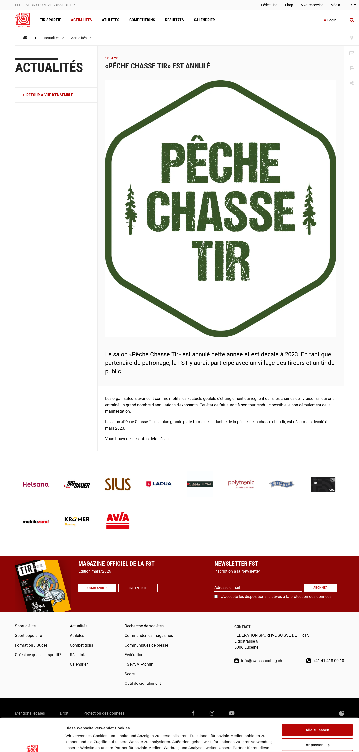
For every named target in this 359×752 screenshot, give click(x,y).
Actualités (81, 20)
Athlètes (110, 20)
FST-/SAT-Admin (139, 664)
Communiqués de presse (146, 645)
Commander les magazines (149, 635)
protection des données (310, 596)
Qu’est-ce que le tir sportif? (38, 654)
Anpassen (318, 713)
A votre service (312, 5)
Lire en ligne (138, 588)
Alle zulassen (317, 699)
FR (352, 5)
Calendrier (204, 20)
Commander (97, 588)
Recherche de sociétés (144, 626)
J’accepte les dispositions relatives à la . (276, 596)
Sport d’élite (25, 626)
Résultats (174, 20)
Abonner (320, 588)
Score (130, 674)
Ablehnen (317, 728)
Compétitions (142, 20)
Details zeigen (77, 742)
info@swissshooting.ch (258, 660)
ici (169, 438)
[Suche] (351, 20)
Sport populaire (28, 635)
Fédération (269, 5)
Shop (289, 5)
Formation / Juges (31, 645)
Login (330, 20)
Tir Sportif (50, 20)
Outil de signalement (143, 683)
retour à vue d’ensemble (48, 95)
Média (335, 5)
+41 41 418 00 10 (325, 660)
